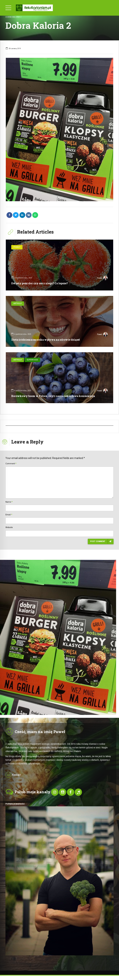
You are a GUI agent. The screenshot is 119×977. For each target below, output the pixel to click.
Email (8, 514)
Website (9, 527)
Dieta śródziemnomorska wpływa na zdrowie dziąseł (45, 339)
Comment (10, 463)
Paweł (102, 278)
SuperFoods (32, 360)
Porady (16, 247)
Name (9, 502)
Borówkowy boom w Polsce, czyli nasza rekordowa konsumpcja (53, 396)
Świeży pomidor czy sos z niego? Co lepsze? (39, 283)
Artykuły (17, 303)
